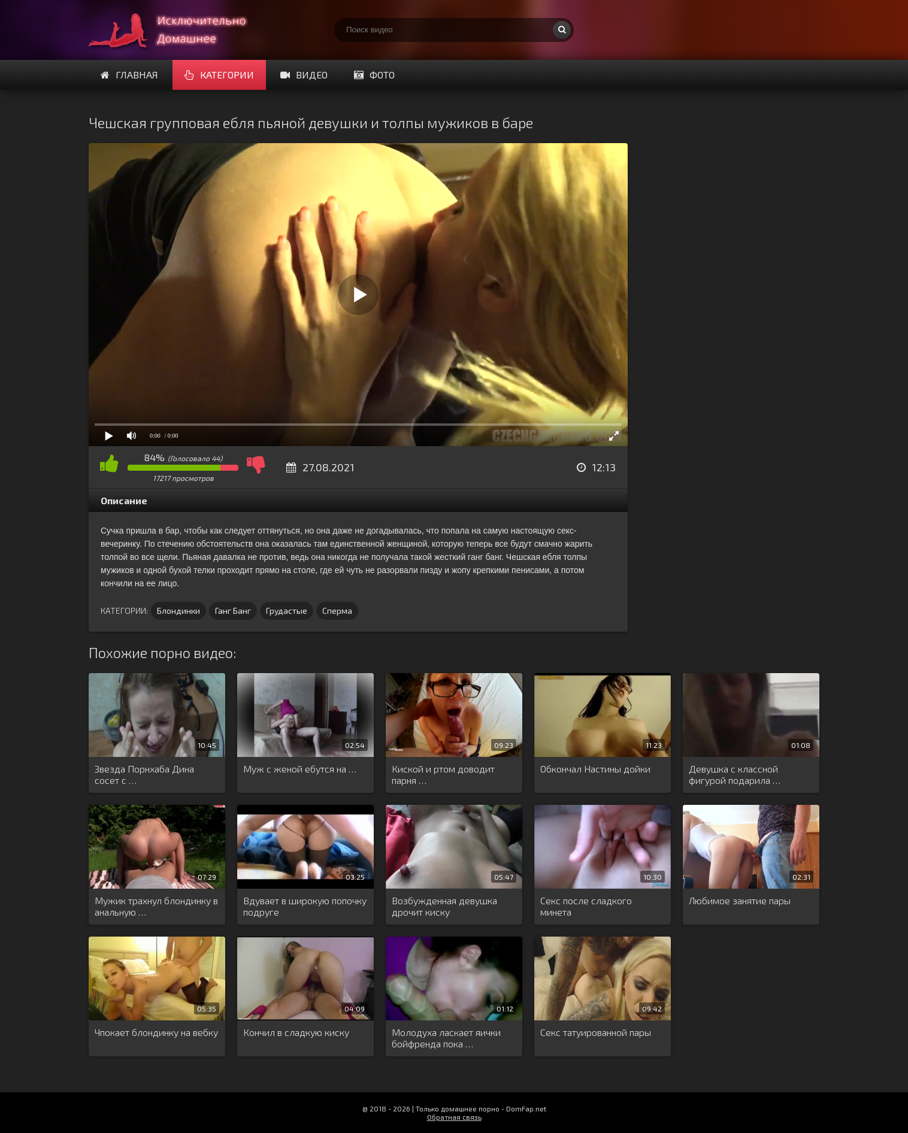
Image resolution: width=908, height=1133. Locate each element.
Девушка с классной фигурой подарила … (734, 774)
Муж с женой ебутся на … (299, 768)
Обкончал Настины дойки (595, 768)
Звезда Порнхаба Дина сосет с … (144, 774)
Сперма (337, 610)
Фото (374, 74)
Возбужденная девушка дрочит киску (444, 906)
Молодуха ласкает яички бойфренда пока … (446, 1037)
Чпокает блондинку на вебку (156, 1032)
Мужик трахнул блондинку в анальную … (156, 906)
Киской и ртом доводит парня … (443, 774)
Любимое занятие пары (740, 900)
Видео (304, 74)
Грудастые (286, 610)
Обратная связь (454, 1117)
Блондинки (178, 610)
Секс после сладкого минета (586, 906)
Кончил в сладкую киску (296, 1032)
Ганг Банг (233, 610)
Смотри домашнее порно (178, 30)
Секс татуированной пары (595, 1032)
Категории (219, 74)
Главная (129, 74)
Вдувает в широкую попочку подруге (305, 906)
